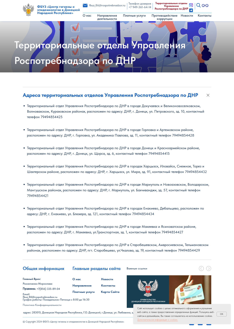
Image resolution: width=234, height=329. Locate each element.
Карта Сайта (110, 292)
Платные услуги (134, 15)
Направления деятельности (107, 17)
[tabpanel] (190, 291)
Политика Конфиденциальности (42, 305)
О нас (87, 15)
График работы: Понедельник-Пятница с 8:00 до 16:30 (56, 299)
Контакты (204, 15)
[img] (148, 291)
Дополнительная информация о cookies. (157, 319)
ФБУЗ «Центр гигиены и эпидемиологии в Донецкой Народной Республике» (58, 10)
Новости (187, 15)
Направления (81, 285)
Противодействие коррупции (164, 17)
